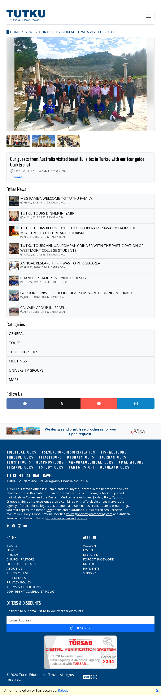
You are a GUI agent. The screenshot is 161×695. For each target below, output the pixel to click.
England (116, 467)
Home (15, 32)
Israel (115, 452)
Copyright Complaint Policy (31, 591)
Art (83, 467)
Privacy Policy (18, 582)
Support (90, 573)
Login (88, 550)
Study (52, 467)
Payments (91, 568)
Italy (51, 457)
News (29, 32)
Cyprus (51, 462)
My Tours (91, 564)
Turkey (81, 457)
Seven (69, 452)
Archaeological (92, 462)
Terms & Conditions (23, 587)
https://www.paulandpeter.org (67, 518)
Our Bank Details (21, 564)
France (21, 467)
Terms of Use (17, 573)
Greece (21, 457)
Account (90, 545)
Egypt (20, 462)
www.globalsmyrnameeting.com (89, 514)
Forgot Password (98, 559)
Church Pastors (20, 559)
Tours (11, 545)
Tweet (17, 177)
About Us (14, 568)
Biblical (22, 452)
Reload (63, 690)
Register (90, 555)
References (16, 578)
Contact (13, 555)
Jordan (114, 457)
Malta (132, 462)
